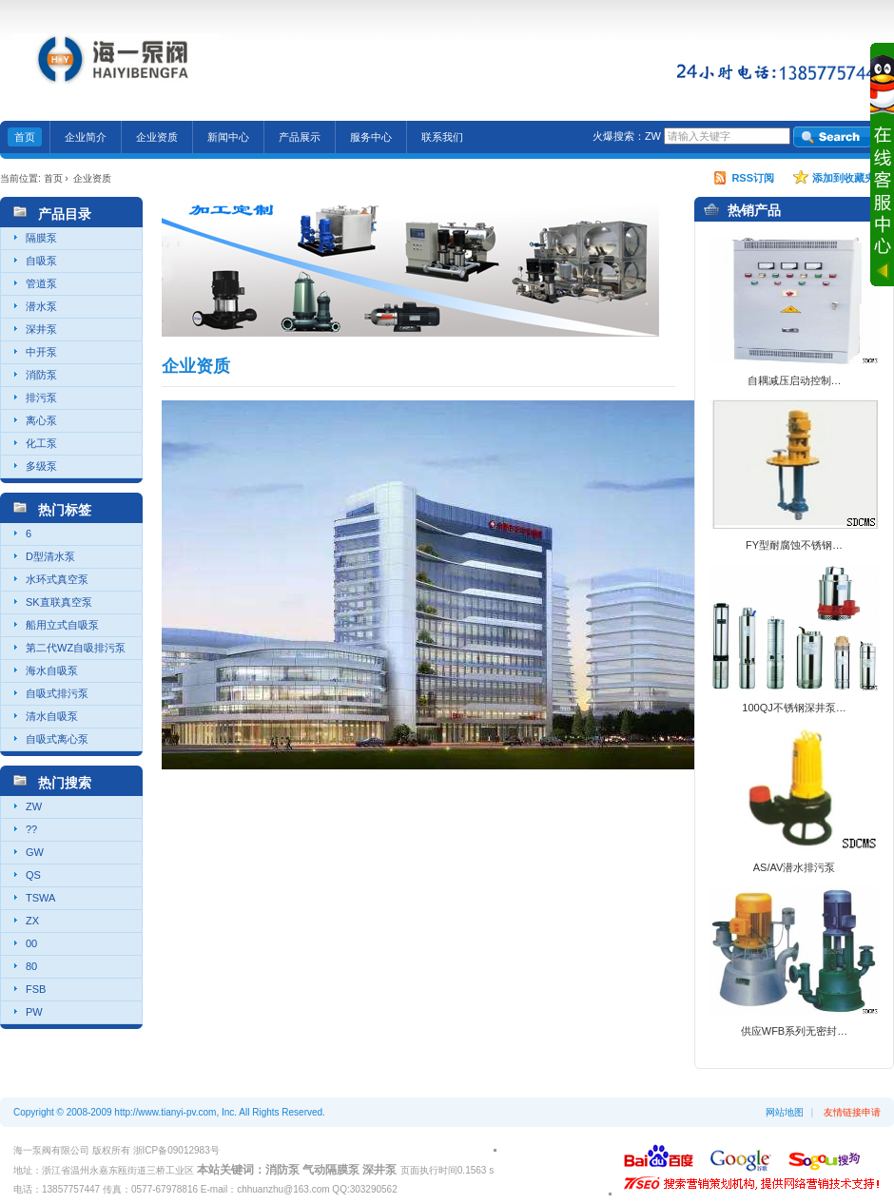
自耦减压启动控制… (795, 380)
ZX (32, 920)
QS (33, 875)
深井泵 (41, 329)
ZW (653, 136)
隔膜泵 (41, 237)
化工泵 (41, 443)
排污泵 (41, 397)
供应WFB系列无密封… (794, 1031)
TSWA (40, 897)
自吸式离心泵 (57, 739)
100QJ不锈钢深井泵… (793, 707)
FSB (36, 989)
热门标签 (64, 509)
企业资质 (92, 178)
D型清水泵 (50, 556)
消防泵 (41, 374)
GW (35, 852)
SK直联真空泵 (59, 602)
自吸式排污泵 (57, 693)
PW (34, 1012)
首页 (53, 178)
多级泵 (41, 466)
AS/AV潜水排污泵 (794, 867)
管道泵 (41, 283)
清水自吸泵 (52, 716)
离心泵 (41, 420)
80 (31, 966)
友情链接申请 (852, 1112)
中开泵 (41, 352)
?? (31, 829)
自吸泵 (41, 260)
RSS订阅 (752, 178)
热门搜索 (64, 782)
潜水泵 (41, 306)
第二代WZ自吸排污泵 (76, 647)
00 (31, 943)
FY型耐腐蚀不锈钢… (794, 545)
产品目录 (64, 214)
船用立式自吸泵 (62, 625)
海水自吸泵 (52, 670)
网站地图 (785, 1112)
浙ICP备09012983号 (176, 1150)
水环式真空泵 (57, 579)
